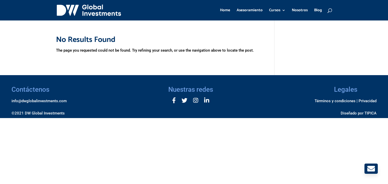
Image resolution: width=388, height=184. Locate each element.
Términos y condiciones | (336, 101)
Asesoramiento (250, 10)
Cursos (274, 10)
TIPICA (370, 113)
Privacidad (367, 101)
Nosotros (300, 10)
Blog (318, 10)
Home (225, 10)
